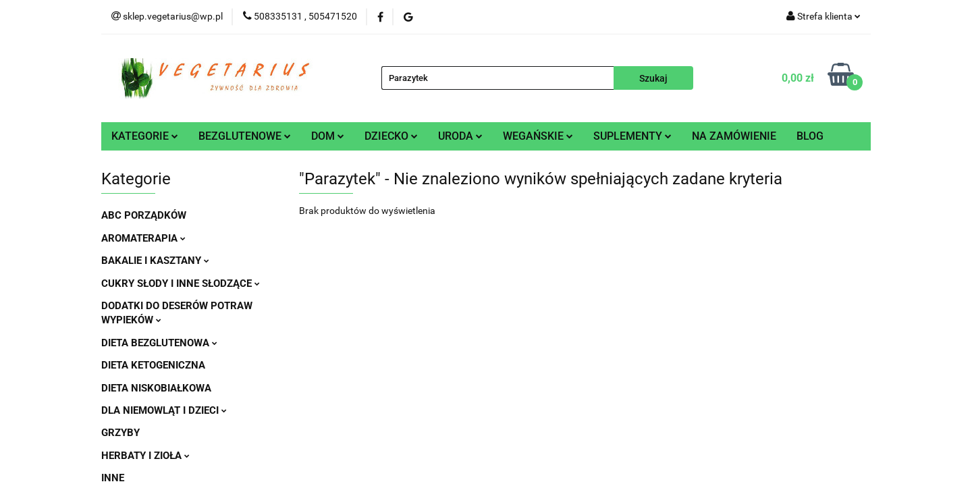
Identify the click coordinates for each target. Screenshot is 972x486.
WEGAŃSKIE (538, 136)
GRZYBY (120, 433)
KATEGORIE (144, 136)
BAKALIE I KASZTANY (155, 260)
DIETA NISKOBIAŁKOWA (156, 388)
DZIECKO (391, 136)
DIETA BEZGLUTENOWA (159, 343)
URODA (460, 136)
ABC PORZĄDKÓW (143, 215)
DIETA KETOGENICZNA (153, 365)
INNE (112, 478)
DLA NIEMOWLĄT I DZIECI (164, 410)
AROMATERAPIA (143, 238)
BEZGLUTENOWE (244, 136)
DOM (327, 136)
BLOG (810, 136)
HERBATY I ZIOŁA (145, 456)
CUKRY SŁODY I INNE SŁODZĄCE (180, 283)
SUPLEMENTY (632, 136)
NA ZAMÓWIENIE (734, 136)
